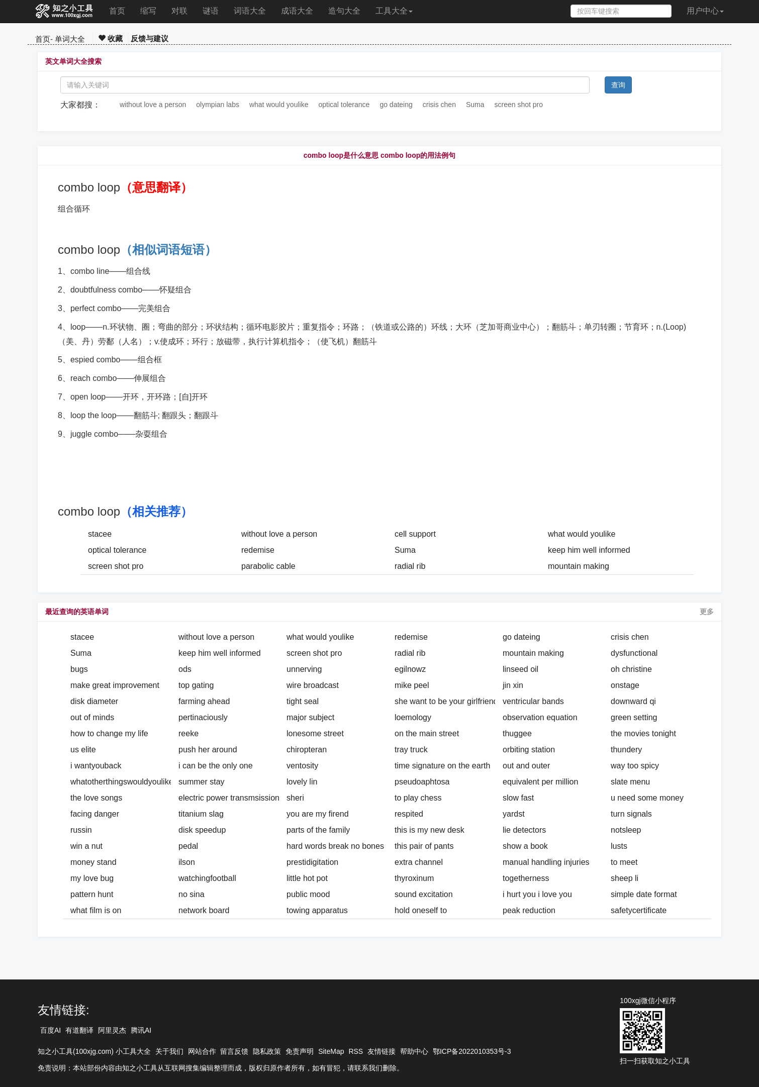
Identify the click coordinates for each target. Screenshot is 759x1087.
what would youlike (279, 105)
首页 (117, 11)
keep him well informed (589, 550)
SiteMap (331, 1051)
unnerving (304, 669)
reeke (188, 733)
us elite (83, 749)
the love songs (96, 798)
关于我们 (169, 1051)
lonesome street (315, 733)
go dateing (396, 105)
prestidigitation (312, 862)
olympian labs (217, 105)
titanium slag (201, 814)
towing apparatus (317, 910)
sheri (295, 798)
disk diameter (94, 701)
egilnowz (410, 669)
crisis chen (439, 105)
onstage (625, 685)
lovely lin (302, 781)
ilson (186, 862)
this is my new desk (429, 830)
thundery (626, 749)
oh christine (631, 669)
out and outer (526, 765)
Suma (475, 105)
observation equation (540, 717)
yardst (514, 814)
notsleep (626, 830)
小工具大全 (133, 1051)
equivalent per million (540, 781)
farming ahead (204, 701)
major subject (310, 717)
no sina (191, 894)
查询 (618, 85)
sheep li (624, 878)
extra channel (419, 862)
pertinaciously (203, 717)
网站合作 (202, 1051)
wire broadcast (313, 685)
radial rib (410, 566)
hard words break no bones (335, 846)
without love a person (153, 105)
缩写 (148, 11)
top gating (196, 685)
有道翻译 (79, 1030)
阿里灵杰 (112, 1030)
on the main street (427, 733)
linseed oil (520, 669)
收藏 (110, 38)
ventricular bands (533, 701)
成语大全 (297, 11)
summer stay (201, 781)
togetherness (526, 878)
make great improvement (114, 685)
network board (203, 910)
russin (81, 830)
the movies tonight (643, 733)
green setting (634, 717)
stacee (100, 534)
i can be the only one (215, 765)
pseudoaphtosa (422, 781)
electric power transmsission (228, 798)
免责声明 (300, 1051)
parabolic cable (268, 566)
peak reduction (529, 910)
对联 (179, 11)
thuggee (517, 733)
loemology (413, 717)
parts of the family (318, 830)
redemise (257, 550)
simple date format (644, 894)
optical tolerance (343, 105)
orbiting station (529, 749)
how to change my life (109, 733)
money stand (93, 862)
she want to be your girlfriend (446, 701)
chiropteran (307, 749)
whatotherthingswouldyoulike (121, 781)
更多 (707, 612)
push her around (207, 749)
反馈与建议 (149, 38)
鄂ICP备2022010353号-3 (472, 1051)
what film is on (95, 910)
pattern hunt (91, 894)
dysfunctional (634, 653)
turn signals (631, 814)
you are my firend (318, 814)
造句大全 (344, 11)
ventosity (302, 765)
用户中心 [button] (705, 11)
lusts (619, 846)
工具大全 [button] (394, 11)
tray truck (411, 749)
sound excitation (424, 894)
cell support (415, 534)
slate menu (630, 781)
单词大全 (70, 39)
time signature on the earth (442, 765)
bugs (79, 669)
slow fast (518, 798)
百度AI (50, 1030)
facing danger (94, 814)
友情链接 (381, 1051)
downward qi (633, 701)
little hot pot (307, 878)
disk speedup (202, 830)
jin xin (513, 685)
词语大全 (250, 11)
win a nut (86, 846)
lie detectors (524, 830)
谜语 (211, 11)
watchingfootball (207, 878)
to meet (624, 862)
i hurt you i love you (537, 894)
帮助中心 (414, 1051)
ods (185, 669)
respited (409, 814)
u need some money (647, 798)
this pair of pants (424, 846)
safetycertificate (639, 910)
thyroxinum (414, 878)
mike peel (412, 685)
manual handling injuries (546, 862)
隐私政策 (267, 1051)
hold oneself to (421, 910)
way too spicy (635, 765)
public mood (308, 894)
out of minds (92, 717)
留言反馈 (234, 1051)
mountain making (578, 566)
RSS (355, 1051)
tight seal (303, 701)
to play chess (418, 798)
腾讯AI (141, 1030)
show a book (525, 846)
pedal (188, 846)
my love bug (92, 878)
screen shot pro (519, 105)
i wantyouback (95, 765)
